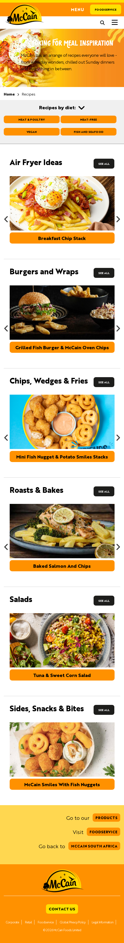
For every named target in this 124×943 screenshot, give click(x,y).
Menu (77, 9)
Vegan (32, 132)
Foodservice (105, 9)
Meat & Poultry (31, 119)
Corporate (12, 922)
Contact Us (62, 908)
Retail (28, 922)
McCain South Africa (94, 846)
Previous (6, 217)
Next (118, 217)
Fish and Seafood (88, 132)
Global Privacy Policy (73, 922)
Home (9, 94)
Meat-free (88, 119)
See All (104, 164)
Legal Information (102, 922)
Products (106, 817)
